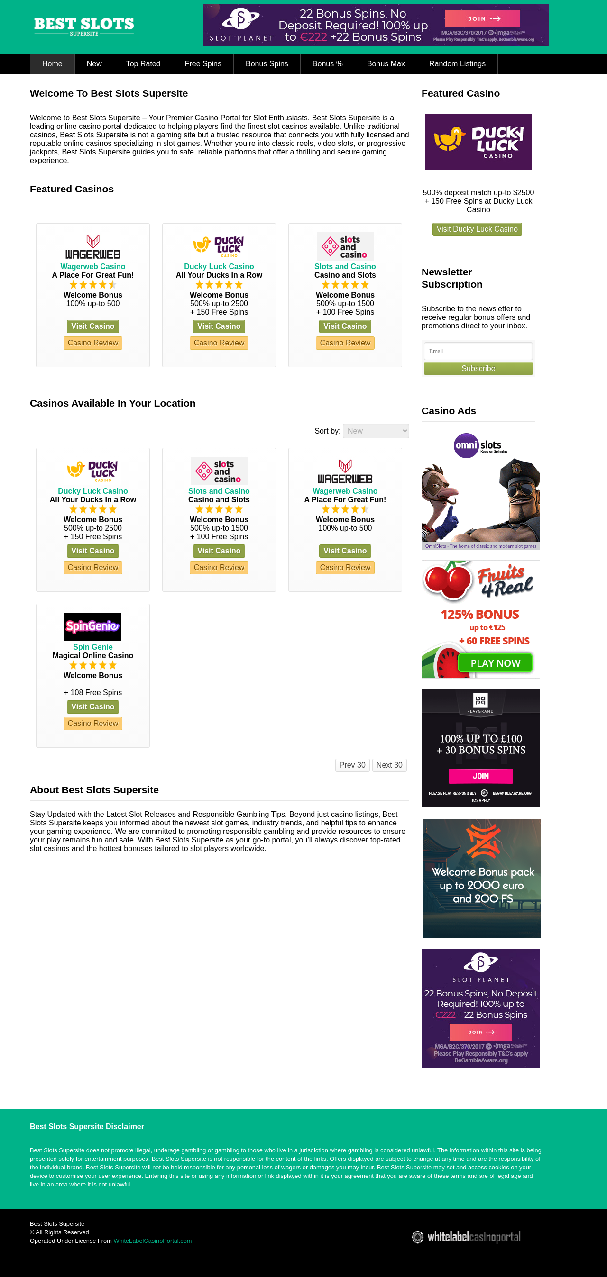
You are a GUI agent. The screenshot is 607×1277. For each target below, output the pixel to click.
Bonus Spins (267, 64)
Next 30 (390, 765)
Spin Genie (93, 647)
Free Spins (203, 64)
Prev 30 (353, 765)
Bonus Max (386, 64)
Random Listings (457, 64)
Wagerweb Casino (92, 267)
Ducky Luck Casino (219, 267)
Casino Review (93, 343)
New (94, 64)
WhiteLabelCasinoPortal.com (152, 1240)
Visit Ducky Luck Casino (477, 229)
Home (52, 64)
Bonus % (328, 64)
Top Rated (143, 64)
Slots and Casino (345, 267)
